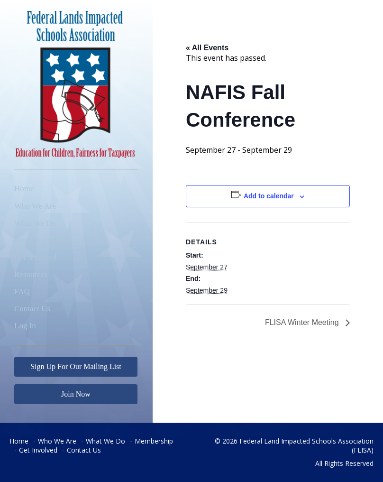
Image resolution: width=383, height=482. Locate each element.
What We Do (35, 223)
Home (24, 188)
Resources (30, 274)
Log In (25, 325)
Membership (154, 440)
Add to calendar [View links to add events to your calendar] (269, 196)
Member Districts (42, 240)
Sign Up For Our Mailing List (75, 366)
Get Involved (35, 257)
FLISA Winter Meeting (303, 322)
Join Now (76, 394)
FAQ (22, 291)
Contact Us (32, 308)
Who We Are (35, 206)
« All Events (207, 48)
